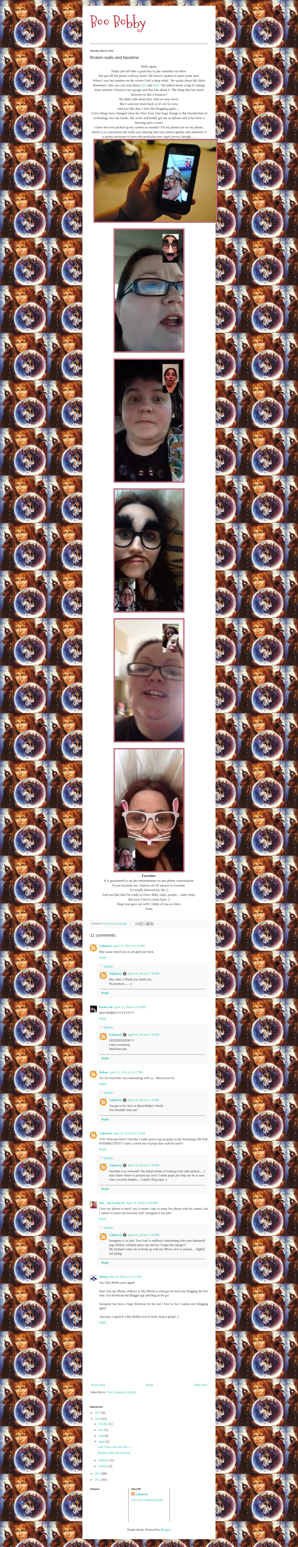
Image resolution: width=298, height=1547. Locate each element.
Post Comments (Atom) (121, 1392)
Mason (103, 1276)
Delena (103, 1072)
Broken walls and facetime (114, 1452)
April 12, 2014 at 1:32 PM (129, 945)
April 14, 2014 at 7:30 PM (143, 973)
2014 (98, 1418)
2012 (98, 1479)
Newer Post (98, 1385)
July (101, 1429)
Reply (102, 957)
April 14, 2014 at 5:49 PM (142, 1203)
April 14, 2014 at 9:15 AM (129, 1133)
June (101, 1435)
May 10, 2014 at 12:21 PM (125, 1276)
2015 (98, 1412)
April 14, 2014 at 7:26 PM (143, 1234)
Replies (108, 966)
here (143, 85)
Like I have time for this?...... (115, 1447)
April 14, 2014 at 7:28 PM (143, 1165)
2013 (98, 1473)
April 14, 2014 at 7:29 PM (143, 1034)
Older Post (200, 1385)
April (102, 1441)
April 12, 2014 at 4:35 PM (130, 1007)
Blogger (165, 1529)
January (103, 1466)
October (103, 1423)
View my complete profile (147, 1500)
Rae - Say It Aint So (112, 1203)
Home (149, 1385)
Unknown (105, 945)
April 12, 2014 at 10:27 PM (126, 1072)
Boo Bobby (118, 22)
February (104, 1460)
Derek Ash (106, 1007)
